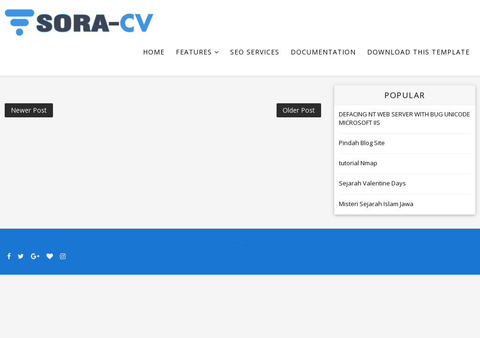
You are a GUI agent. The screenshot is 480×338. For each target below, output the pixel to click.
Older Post (299, 110)
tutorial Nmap (358, 163)
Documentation (323, 51)
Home (154, 51)
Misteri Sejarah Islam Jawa (376, 204)
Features (194, 51)
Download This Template (418, 51)
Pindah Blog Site (362, 142)
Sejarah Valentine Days (372, 183)
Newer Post (29, 110)
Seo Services (254, 51)
